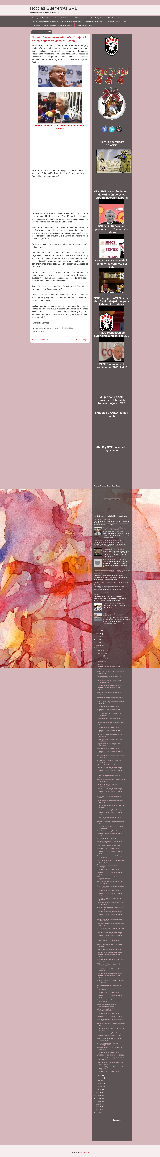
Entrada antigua (82, 340)
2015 (97, 1098)
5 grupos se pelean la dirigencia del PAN (110, 985)
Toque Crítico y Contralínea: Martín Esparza (58, 25)
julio (99, 664)
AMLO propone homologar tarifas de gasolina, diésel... (108, 776)
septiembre (101, 659)
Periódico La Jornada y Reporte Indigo (109, 685)
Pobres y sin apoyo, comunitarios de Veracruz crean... (108, 719)
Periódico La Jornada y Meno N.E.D (114, 559)
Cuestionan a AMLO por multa (106, 838)
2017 (97, 1093)
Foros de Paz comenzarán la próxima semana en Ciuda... (109, 677)
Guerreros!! (36, 25)
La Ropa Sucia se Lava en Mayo (113, 603)
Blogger (86, 1152)
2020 (97, 642)
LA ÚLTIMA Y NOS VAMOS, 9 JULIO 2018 (110, 1016)
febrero (100, 1086)
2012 (97, 1107)
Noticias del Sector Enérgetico (92, 18)
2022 (97, 636)
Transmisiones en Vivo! (84, 25)
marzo (100, 1083)
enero (100, 1089)
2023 (97, 634)
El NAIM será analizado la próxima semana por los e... (108, 1044)
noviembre (101, 653)
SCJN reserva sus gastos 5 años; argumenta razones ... (108, 878)
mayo (99, 1078)
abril (99, 1081)
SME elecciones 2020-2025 (117, 21)
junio (99, 1075)
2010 (97, 1112)
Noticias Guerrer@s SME (54, 8)
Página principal (37, 18)
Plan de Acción (52, 18)
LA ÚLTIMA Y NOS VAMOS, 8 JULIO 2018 (110, 1036)
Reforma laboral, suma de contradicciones (107, 540)
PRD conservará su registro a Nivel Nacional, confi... (108, 965)
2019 (97, 645)
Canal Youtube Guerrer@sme (71, 21)
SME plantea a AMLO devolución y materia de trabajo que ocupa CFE (114, 615)
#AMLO (41, 331)
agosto (100, 661)
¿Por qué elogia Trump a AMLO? (107, 765)
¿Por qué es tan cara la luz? (103, 519)
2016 (97, 1095)
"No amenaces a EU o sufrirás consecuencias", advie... (106, 785)
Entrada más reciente (40, 340)
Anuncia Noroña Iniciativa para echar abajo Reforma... (109, 1000)
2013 (97, 1104)
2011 (97, 1110)
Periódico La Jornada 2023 (69, 18)
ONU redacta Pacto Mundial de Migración (110, 949)
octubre (100, 656)
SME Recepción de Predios (94, 21)
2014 (97, 1101)
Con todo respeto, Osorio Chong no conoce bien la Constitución (114, 529)
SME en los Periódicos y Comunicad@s (45, 21)
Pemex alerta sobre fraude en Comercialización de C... (106, 1005)
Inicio (62, 340)
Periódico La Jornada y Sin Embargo (114, 549)
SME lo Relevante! (113, 18)
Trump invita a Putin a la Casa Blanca (109, 846)
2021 (97, 639)
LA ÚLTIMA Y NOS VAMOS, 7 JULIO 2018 (110, 1055)
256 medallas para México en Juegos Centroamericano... (109, 681)
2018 (97, 648)
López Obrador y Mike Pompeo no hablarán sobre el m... (108, 1010)
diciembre (101, 650)
